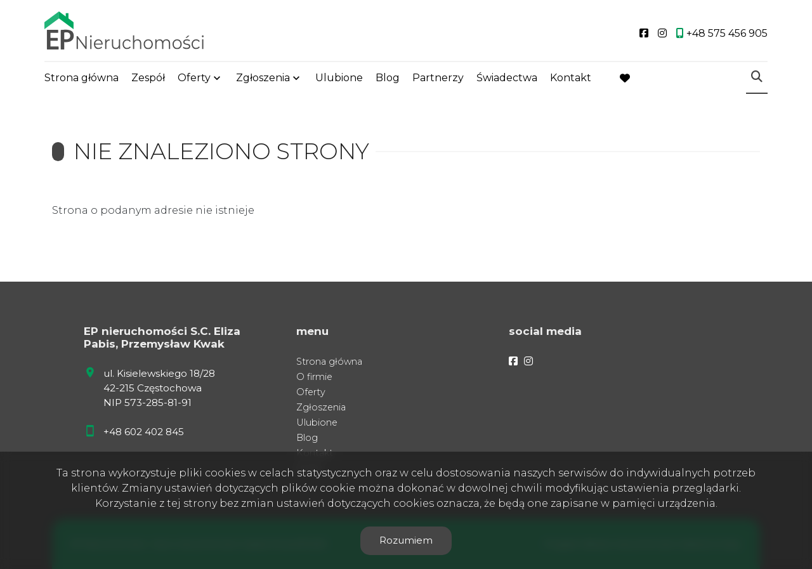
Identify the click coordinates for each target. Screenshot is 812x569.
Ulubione (339, 78)
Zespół (148, 78)
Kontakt (570, 78)
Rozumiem (406, 540)
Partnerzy (438, 78)
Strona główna (81, 78)
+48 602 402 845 (143, 432)
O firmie (314, 377)
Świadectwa (506, 78)
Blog (388, 78)
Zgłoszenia (263, 78)
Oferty (194, 78)
